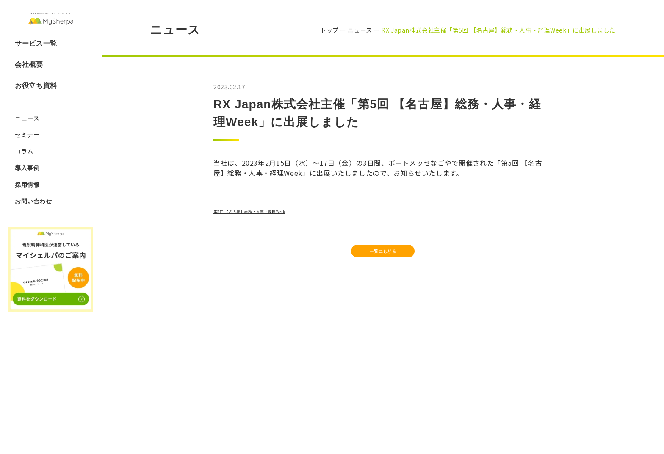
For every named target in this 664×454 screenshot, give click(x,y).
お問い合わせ (33, 219)
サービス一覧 (36, 61)
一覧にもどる (383, 256)
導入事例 (27, 186)
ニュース (27, 136)
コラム (24, 169)
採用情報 (27, 202)
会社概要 (29, 82)
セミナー (27, 153)
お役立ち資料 (36, 103)
